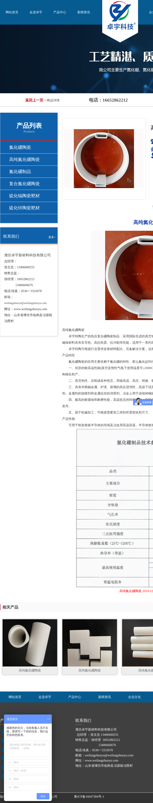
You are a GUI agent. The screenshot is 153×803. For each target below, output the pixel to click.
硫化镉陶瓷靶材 (24, 195)
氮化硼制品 (20, 171)
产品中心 (59, 12)
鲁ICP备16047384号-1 (89, 796)
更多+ (52, 237)
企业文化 (134, 697)
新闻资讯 (83, 12)
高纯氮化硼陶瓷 (24, 159)
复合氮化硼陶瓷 (24, 183)
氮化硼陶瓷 (20, 147)
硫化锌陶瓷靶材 (24, 207)
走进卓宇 (35, 12)
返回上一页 (34, 100)
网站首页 (12, 12)
